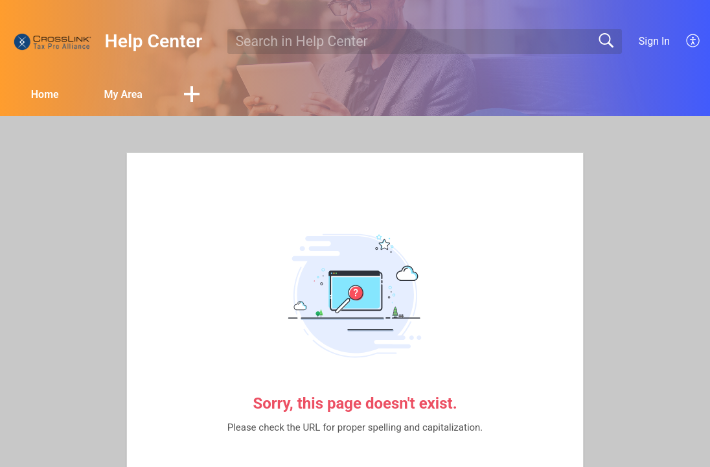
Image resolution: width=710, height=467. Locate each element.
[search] (425, 41)
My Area (123, 94)
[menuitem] (686, 41)
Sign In (654, 41)
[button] (192, 95)
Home (45, 94)
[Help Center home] (52, 41)
